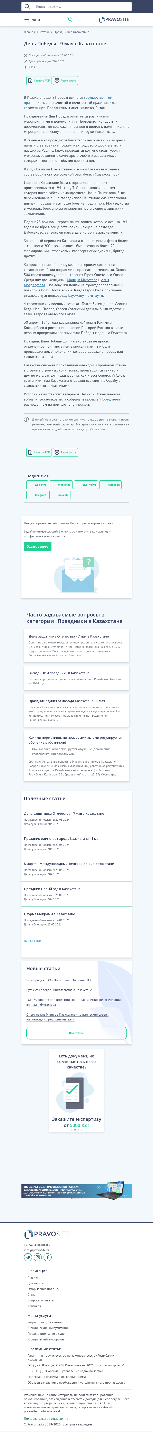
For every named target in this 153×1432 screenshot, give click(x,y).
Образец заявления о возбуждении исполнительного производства (76, 1383)
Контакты (34, 1307)
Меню (35, 20)
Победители (110, 399)
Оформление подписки (44, 1290)
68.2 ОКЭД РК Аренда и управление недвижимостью (65, 1372)
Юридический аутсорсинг (46, 1340)
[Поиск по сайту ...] (82, 6)
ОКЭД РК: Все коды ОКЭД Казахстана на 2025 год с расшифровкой (76, 1366)
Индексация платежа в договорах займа (57, 1377)
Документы (36, 1284)
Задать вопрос (37, 546)
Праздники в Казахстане (71, 32)
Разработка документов (45, 1323)
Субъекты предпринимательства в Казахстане (59, 990)
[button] (44, 1092)
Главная (29, 32)
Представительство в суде (46, 1334)
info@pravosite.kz (36, 1251)
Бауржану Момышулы (85, 295)
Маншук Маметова (82, 279)
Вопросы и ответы (41, 1301)
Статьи (44, 32)
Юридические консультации (48, 1329)
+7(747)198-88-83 (37, 1246)
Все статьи (76, 1033)
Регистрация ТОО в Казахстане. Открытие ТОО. (59, 981)
